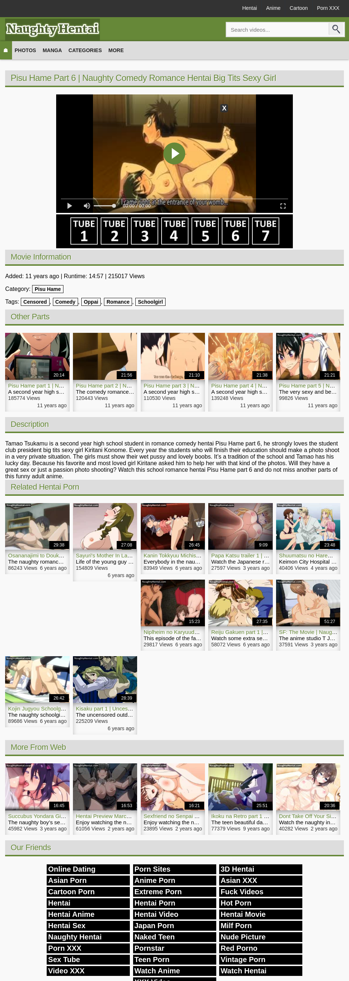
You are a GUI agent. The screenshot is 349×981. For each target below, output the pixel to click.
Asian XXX (239, 880)
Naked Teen (155, 937)
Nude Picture (243, 937)
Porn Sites (153, 869)
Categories (85, 50)
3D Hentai (237, 869)
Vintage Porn (243, 959)
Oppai (91, 302)
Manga (52, 50)
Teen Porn (152, 959)
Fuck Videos (242, 892)
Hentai (249, 8)
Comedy (65, 302)
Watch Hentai (244, 971)
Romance (117, 302)
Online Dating (72, 869)
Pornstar (149, 948)
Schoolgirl (150, 302)
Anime (273, 8)
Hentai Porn (155, 903)
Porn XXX (328, 8)
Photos (25, 50)
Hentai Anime (71, 914)
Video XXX (66, 971)
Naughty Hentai (75, 937)
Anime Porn (155, 880)
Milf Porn (236, 926)
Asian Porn (67, 880)
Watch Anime (157, 971)
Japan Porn (154, 926)
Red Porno (239, 948)
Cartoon (299, 8)
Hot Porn (236, 903)
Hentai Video (157, 914)
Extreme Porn (158, 892)
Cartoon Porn (71, 892)
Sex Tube (64, 959)
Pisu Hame (48, 289)
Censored (35, 302)
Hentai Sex (66, 926)
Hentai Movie (243, 914)
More (116, 50)
